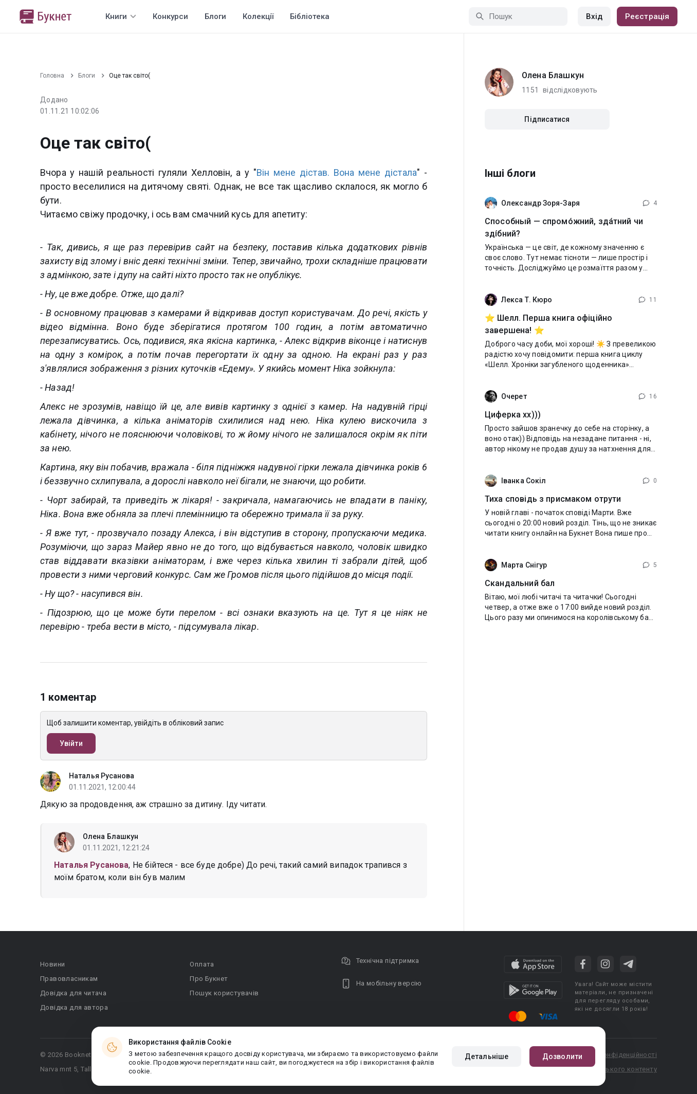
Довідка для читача (73, 993)
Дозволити (562, 1056)
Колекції (258, 16)
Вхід (594, 16)
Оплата (202, 964)
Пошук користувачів (224, 993)
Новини (52, 964)
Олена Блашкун (110, 836)
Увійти (71, 743)
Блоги (215, 16)
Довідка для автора (74, 1007)
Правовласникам (69, 978)
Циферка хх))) (513, 415)
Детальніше (486, 1056)
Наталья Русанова (102, 776)
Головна (52, 75)
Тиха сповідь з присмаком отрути (553, 499)
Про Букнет (209, 978)
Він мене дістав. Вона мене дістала (336, 172)
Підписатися (547, 119)
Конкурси (170, 16)
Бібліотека (309, 16)
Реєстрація (647, 16)
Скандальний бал (520, 583)
